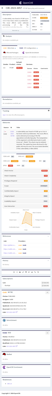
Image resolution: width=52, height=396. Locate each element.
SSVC (20, 166)
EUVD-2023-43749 (12, 134)
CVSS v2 (28, 161)
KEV (42, 161)
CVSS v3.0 (10, 161)
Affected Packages (10, 53)
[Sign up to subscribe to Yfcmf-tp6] (45, 285)
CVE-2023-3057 (14, 8)
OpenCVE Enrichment (30, 53)
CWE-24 (9, 384)
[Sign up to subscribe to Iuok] (45, 283)
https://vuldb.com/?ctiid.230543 (14, 249)
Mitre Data (9, 48)
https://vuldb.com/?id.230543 (13, 253)
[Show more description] (16, 30)
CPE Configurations (28, 48)
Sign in (5, 115)
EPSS (8, 166)
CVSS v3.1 (25, 156)
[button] (2, 8)
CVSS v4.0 (8, 156)
